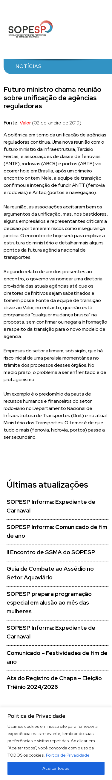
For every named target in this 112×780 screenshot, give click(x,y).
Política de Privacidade (68, 755)
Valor (25, 123)
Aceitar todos (56, 768)
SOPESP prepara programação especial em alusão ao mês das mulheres (49, 602)
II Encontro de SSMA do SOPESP (51, 552)
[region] (56, 743)
